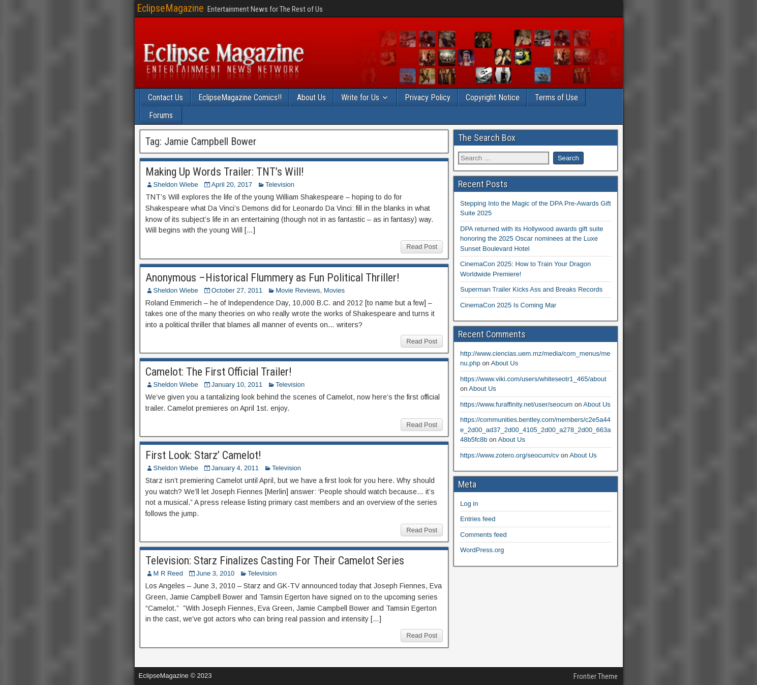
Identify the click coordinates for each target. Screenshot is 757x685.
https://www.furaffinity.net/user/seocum (516, 404)
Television (279, 184)
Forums (161, 115)
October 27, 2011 (236, 290)
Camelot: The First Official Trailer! (218, 371)
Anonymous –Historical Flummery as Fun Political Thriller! (272, 277)
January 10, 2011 (236, 384)
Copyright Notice (493, 97)
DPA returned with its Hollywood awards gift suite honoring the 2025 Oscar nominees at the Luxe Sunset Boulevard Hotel (531, 238)
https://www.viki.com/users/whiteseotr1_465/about (533, 379)
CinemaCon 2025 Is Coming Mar (508, 305)
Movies (334, 290)
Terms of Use (556, 97)
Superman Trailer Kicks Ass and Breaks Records (531, 289)
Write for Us (360, 97)
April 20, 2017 (231, 184)
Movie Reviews (298, 290)
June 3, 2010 (215, 573)
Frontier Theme (595, 676)
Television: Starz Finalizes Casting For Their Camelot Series (274, 560)
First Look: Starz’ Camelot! (203, 455)
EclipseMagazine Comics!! (240, 97)
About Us (311, 97)
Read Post (421, 246)
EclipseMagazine (170, 8)
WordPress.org (482, 550)
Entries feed (477, 519)
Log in (469, 503)
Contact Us (165, 97)
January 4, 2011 (235, 468)
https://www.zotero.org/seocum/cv (509, 455)
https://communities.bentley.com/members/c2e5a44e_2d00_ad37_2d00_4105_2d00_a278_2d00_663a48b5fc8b (535, 429)
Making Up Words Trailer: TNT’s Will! (224, 171)
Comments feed (483, 534)
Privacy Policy (427, 97)
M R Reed (169, 573)
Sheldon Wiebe (176, 184)
